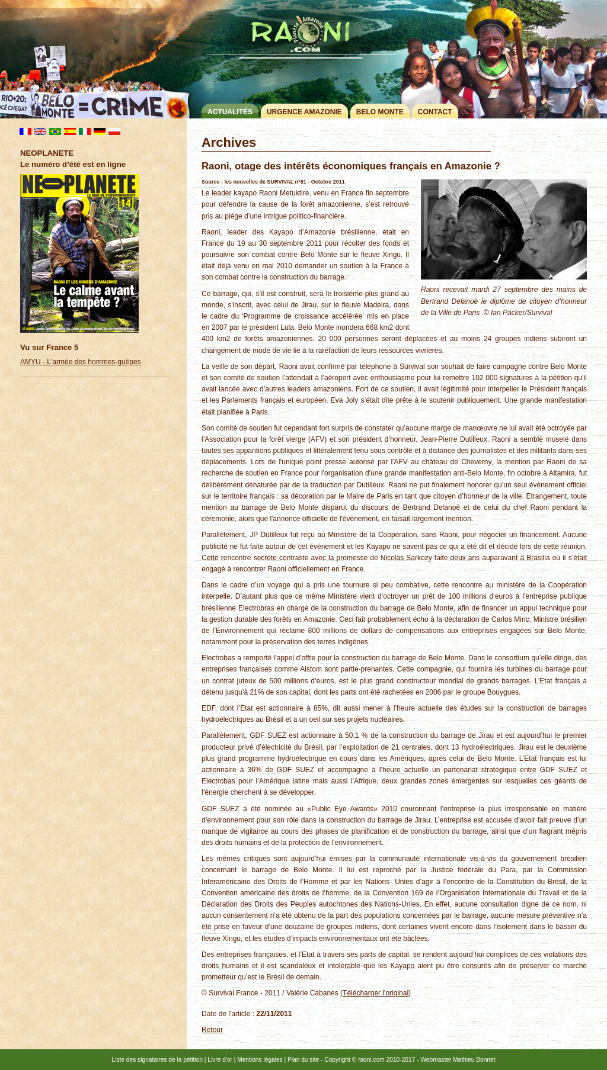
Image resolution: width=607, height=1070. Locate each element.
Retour (212, 1030)
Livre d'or (219, 1059)
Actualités (230, 112)
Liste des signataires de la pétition (157, 1059)
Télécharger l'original (375, 993)
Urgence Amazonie (304, 112)
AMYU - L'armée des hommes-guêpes (80, 362)
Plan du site (303, 1059)
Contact (435, 112)
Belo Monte (380, 112)
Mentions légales (259, 1059)
